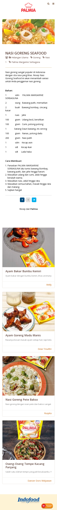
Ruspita (48, 413)
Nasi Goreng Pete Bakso (21, 399)
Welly (49, 284)
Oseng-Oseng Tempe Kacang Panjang (24, 465)
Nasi (46, 57)
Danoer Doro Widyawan (40, 480)
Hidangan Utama (19, 57)
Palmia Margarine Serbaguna (24, 62)
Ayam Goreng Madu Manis (23, 335)
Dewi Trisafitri (45, 348)
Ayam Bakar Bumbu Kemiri (23, 271)
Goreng (35, 57)
